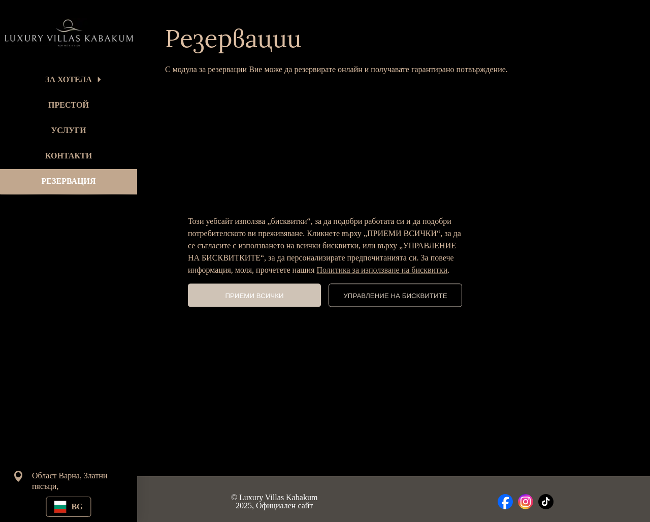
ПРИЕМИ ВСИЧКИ (254, 295)
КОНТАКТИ (68, 155)
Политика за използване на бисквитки (382, 270)
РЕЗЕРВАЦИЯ (68, 181)
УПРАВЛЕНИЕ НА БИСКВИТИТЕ (395, 295)
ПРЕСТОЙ (68, 105)
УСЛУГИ (68, 130)
